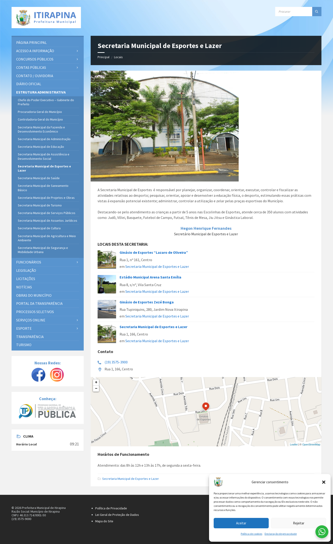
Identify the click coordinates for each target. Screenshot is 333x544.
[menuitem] (47, 43)
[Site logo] (46, 17)
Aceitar (241, 523)
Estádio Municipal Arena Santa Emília (150, 277)
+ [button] (96, 382)
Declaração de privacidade (281, 533)
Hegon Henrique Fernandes (206, 228)
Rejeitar (298, 523)
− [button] (96, 388)
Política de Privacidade (111, 508)
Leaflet (294, 444)
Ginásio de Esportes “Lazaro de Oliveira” (154, 252)
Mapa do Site (104, 521)
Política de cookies (251, 533)
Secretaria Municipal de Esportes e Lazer (157, 266)
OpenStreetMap (311, 444)
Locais (118, 57)
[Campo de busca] (298, 11)
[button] (323, 482)
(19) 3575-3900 (116, 362)
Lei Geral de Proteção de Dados (117, 515)
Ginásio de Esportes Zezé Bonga (147, 302)
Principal (103, 57)
